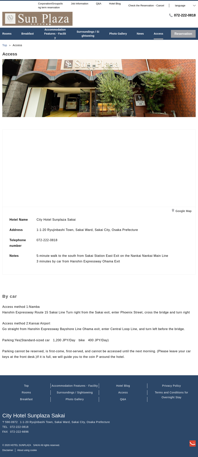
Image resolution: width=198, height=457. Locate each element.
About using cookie (27, 450)
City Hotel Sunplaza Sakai (33, 416)
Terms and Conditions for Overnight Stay (171, 395)
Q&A (123, 399)
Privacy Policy (171, 385)
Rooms (26, 392)
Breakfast (26, 399)
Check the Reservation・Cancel (146, 5)
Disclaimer (7, 450)
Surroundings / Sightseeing (75, 392)
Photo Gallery (75, 399)
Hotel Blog (123, 385)
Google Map (182, 211)
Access (123, 392)
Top (26, 385)
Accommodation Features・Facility (75, 385)
